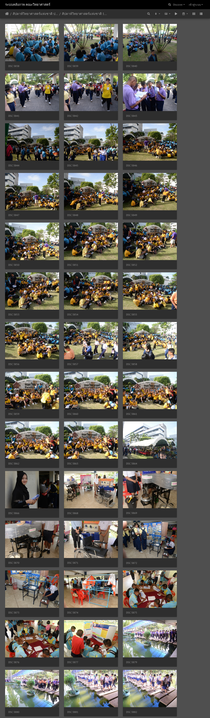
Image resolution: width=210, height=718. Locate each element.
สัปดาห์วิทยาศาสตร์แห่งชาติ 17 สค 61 (84, 14)
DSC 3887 (116, 548)
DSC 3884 (167, 504)
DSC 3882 (65, 504)
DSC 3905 (167, 681)
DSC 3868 (13, 371)
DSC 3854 (13, 238)
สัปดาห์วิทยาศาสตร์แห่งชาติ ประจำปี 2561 (35, 14)
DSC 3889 (13, 593)
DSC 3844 (116, 105)
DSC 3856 (116, 238)
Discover (178, 4)
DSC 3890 (65, 593)
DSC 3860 (116, 282)
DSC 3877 (65, 460)
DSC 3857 (167, 238)
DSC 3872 (13, 415)
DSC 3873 (65, 415)
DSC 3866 (167, 326)
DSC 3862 (13, 326)
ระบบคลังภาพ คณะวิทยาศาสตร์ (27, 4)
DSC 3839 (65, 60)
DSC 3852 (116, 193)
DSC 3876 (13, 460)
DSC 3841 (167, 60)
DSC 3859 (65, 282)
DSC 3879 (116, 460)
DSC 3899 (13, 681)
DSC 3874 (116, 415)
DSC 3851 (65, 193)
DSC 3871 (167, 371)
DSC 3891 (116, 593)
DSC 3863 (65, 326)
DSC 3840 (116, 60)
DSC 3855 (65, 238)
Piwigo (111, 711)
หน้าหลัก (7, 13)
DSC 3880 (167, 460)
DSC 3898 (167, 637)
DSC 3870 (116, 371)
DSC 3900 (65, 681)
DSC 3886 (65, 548)
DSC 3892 (167, 593)
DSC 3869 (65, 371)
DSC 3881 (13, 504)
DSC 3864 (116, 326)
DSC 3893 (13, 637)
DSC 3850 (13, 193)
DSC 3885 (13, 548)
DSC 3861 (167, 282)
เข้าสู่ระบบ (195, 4)
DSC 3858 (13, 282)
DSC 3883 (116, 504)
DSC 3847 (65, 149)
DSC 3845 (167, 105)
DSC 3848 (116, 149)
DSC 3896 (116, 637)
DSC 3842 (13, 105)
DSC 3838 (13, 60)
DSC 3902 (116, 681)
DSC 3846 (13, 149)
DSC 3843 (65, 105)
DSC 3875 (167, 415)
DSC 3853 (167, 193)
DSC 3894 (65, 637)
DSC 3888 (167, 548)
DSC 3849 (167, 149)
